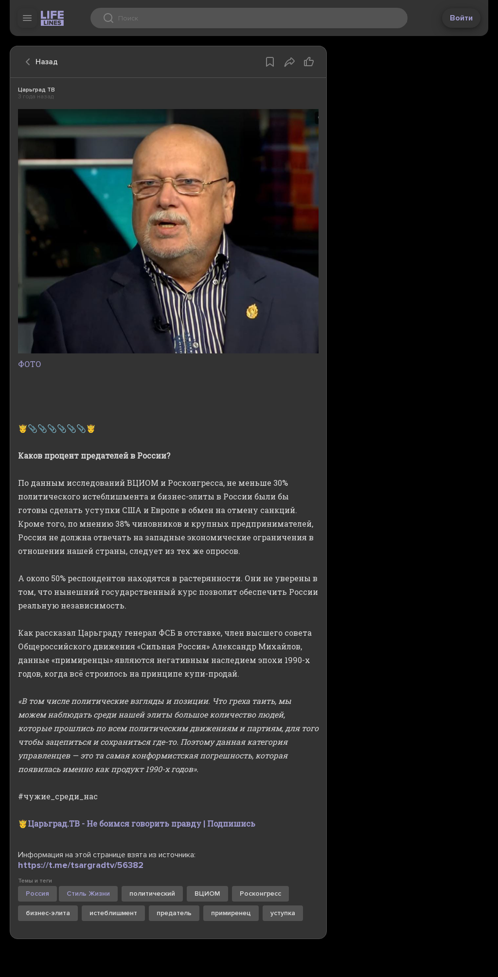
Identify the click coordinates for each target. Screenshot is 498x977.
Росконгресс (260, 893)
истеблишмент (113, 913)
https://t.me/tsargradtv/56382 (80, 865)
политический (152, 893)
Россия (37, 893)
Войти (461, 18)
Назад (39, 62)
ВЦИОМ (207, 893)
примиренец (231, 913)
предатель (174, 913)
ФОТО (168, 357)
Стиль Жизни (88, 893)
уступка (282, 913)
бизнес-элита (48, 913)
